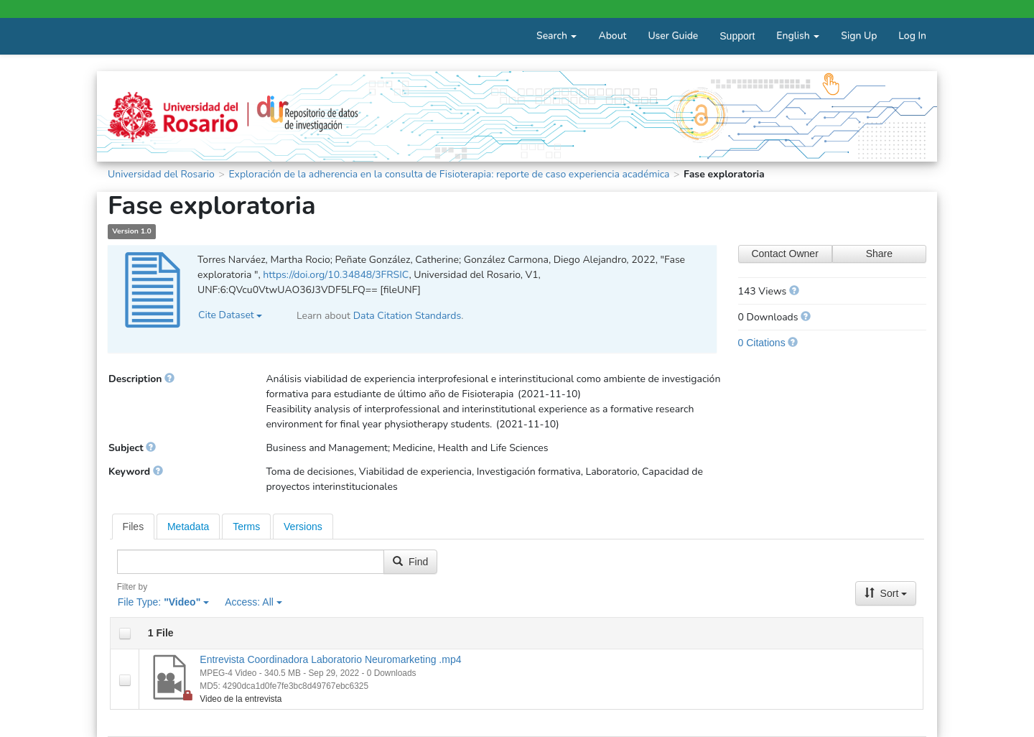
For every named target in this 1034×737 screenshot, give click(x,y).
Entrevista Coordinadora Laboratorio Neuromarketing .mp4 (330, 659)
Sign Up (859, 35)
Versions (303, 526)
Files (133, 526)
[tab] (133, 526)
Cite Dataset (230, 315)
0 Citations (762, 342)
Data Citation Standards (407, 316)
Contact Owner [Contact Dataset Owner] (784, 253)
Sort (886, 593)
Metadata (188, 526)
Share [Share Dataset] (879, 253)
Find (410, 561)
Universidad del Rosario (161, 174)
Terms (246, 526)
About (612, 35)
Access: (253, 602)
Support (737, 36)
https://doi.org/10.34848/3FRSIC (336, 275)
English (797, 35)
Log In (912, 35)
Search (556, 35)
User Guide (673, 35)
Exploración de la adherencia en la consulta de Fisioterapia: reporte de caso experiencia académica (448, 174)
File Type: (163, 602)
